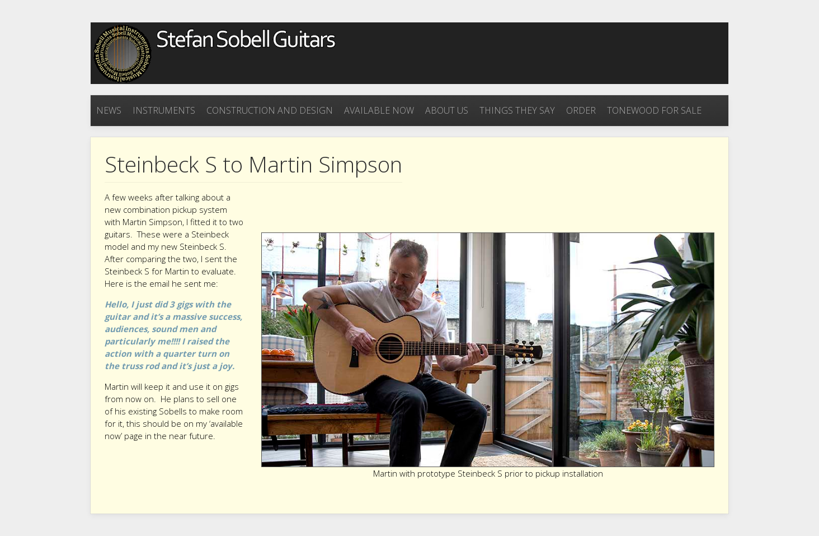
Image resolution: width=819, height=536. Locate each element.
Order (581, 110)
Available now (379, 110)
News (108, 110)
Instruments (164, 110)
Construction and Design (269, 110)
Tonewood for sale (654, 110)
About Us (446, 110)
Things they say (517, 110)
